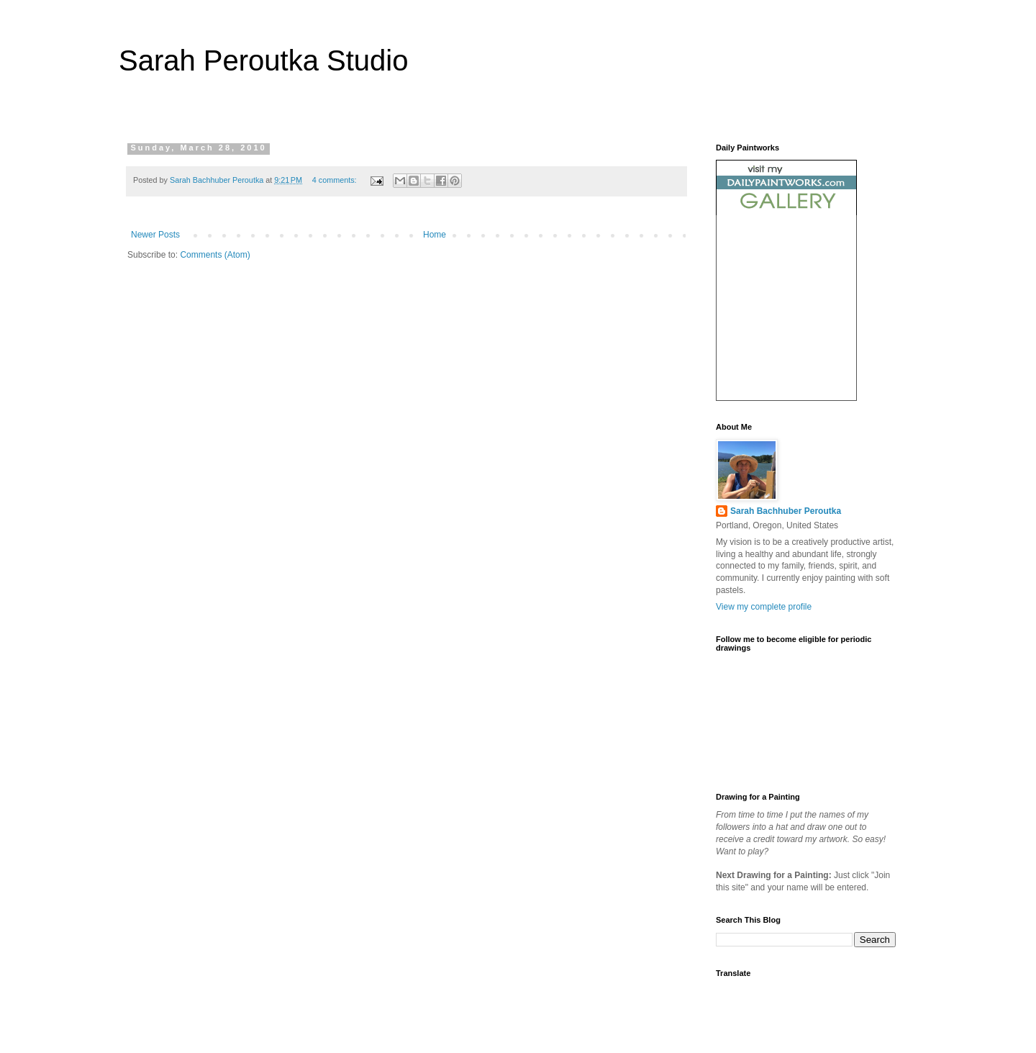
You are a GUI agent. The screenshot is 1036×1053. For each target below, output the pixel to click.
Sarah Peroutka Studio (263, 60)
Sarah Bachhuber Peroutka (785, 511)
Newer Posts (155, 235)
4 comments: (335, 180)
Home (434, 235)
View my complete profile (764, 607)
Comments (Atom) (215, 255)
